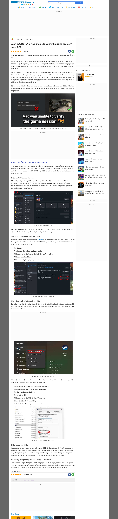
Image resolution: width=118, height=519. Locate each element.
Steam (40, 239)
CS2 (32, 480)
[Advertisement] (59, 25)
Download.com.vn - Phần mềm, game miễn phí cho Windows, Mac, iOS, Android (22, 2)
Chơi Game (29, 39)
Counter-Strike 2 (24, 480)
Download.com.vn (12, 39)
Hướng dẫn (19, 39)
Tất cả (13, 7)
